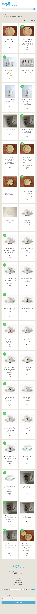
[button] (3, 4)
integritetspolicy (22, 605)
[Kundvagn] (34, 6)
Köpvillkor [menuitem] (18, 580)
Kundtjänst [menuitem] (18, 579)
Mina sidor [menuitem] (18, 586)
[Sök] (34, 9)
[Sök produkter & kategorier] (18, 9)
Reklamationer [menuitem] (18, 582)
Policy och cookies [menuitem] (18, 584)
